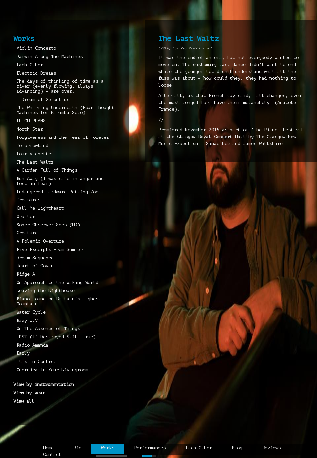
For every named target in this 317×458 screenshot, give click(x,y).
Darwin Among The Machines (50, 56)
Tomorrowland (32, 145)
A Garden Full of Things (47, 170)
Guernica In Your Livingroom (52, 369)
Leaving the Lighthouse (46, 290)
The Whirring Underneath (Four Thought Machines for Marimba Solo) (65, 110)
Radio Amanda (32, 345)
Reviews (271, 447)
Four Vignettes (35, 153)
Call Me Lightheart (40, 208)
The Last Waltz (35, 162)
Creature (27, 232)
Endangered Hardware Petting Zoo (57, 191)
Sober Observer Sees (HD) (48, 224)
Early (23, 353)
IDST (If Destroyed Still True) (56, 336)
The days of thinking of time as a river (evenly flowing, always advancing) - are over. (60, 86)
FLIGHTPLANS (31, 120)
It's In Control (36, 361)
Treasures (28, 200)
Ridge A (26, 274)
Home (48, 447)
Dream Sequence (35, 257)
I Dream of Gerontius (43, 99)
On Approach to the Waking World (57, 282)
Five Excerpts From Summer (50, 249)
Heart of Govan (35, 265)
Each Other (30, 64)
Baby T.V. (28, 320)
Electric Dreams (36, 73)
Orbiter (26, 216)
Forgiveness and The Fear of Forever (63, 137)
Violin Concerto (36, 48)
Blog (237, 447)
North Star (30, 129)
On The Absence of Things (48, 328)
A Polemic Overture (40, 241)
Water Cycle (31, 312)
